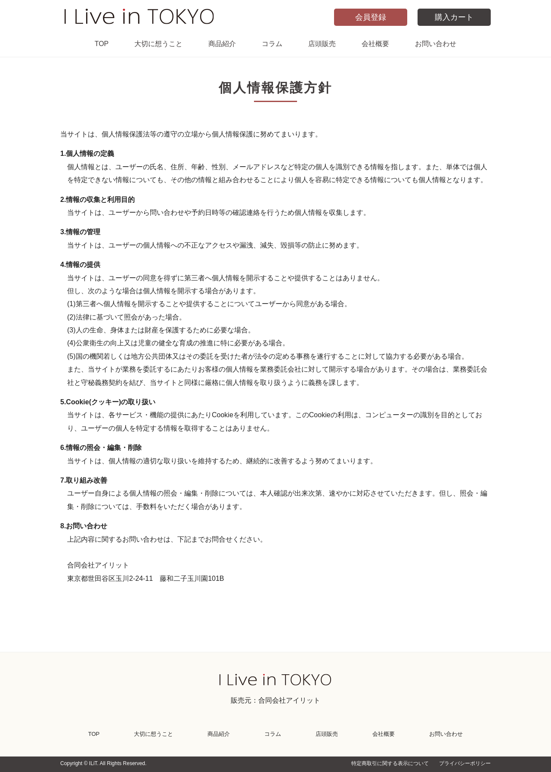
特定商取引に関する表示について (390, 763)
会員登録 (370, 17)
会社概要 (375, 43)
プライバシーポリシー (465, 763)
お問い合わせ (435, 43)
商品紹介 (222, 43)
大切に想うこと (158, 43)
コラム (272, 43)
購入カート (454, 17)
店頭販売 (322, 43)
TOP (102, 43)
